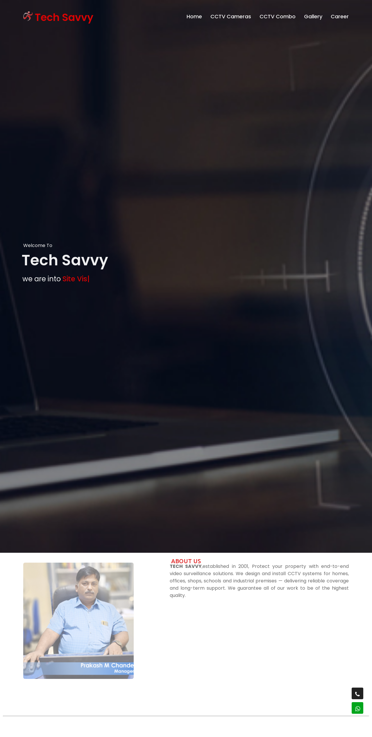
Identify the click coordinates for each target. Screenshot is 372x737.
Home (194, 15)
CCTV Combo (278, 15)
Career (340, 15)
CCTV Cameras (230, 15)
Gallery (313, 15)
